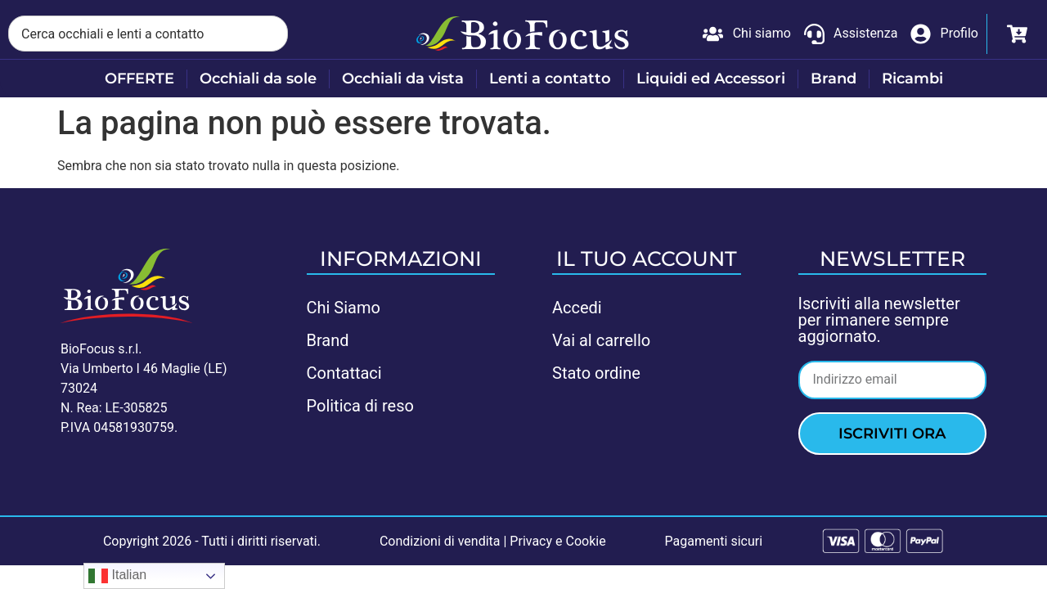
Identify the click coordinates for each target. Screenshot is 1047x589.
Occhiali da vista (403, 79)
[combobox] (148, 34)
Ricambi (912, 79)
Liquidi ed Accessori (710, 79)
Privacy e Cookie (557, 541)
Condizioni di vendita (440, 541)
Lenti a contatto (550, 79)
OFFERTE (139, 79)
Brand (833, 79)
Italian (117, 576)
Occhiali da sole (258, 79)
